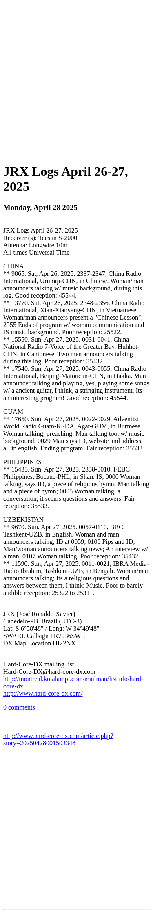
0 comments (19, 707)
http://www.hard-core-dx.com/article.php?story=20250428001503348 (58, 739)
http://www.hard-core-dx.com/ (42, 693)
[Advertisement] (76, 79)
